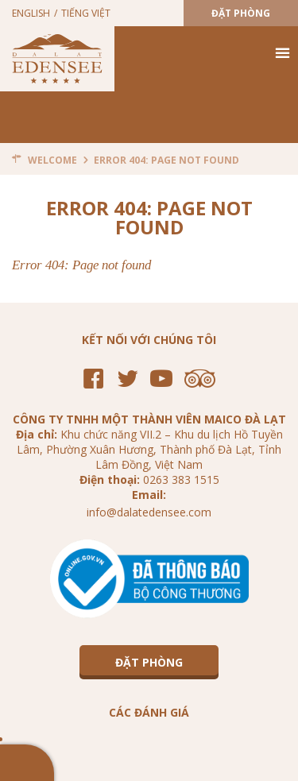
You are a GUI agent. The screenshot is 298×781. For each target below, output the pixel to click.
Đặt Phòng (240, 13)
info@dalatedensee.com (149, 512)
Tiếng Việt (85, 13)
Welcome (52, 160)
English (31, 13)
